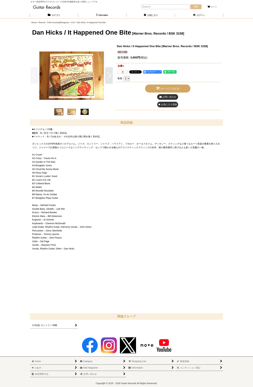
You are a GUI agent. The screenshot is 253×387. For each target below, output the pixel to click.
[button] (102, 15)
